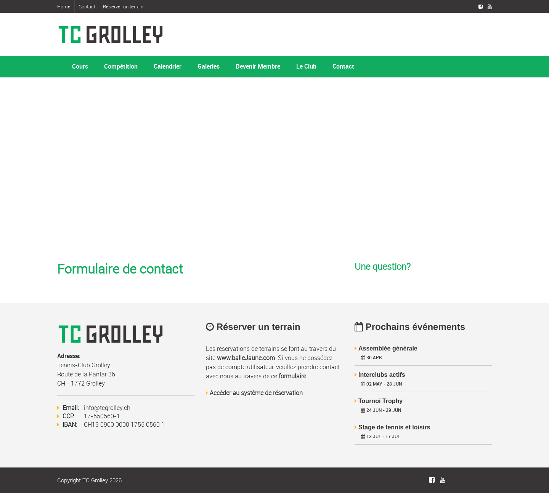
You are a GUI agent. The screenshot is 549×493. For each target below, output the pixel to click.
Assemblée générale (387, 348)
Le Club (306, 66)
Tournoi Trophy (380, 401)
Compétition (121, 66)
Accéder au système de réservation (256, 393)
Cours (80, 66)
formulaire (292, 376)
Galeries (208, 66)
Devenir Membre (258, 66)
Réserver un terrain (123, 6)
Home (64, 6)
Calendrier (167, 66)
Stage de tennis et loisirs (394, 427)
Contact (87, 6)
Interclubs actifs (381, 374)
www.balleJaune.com (246, 358)
